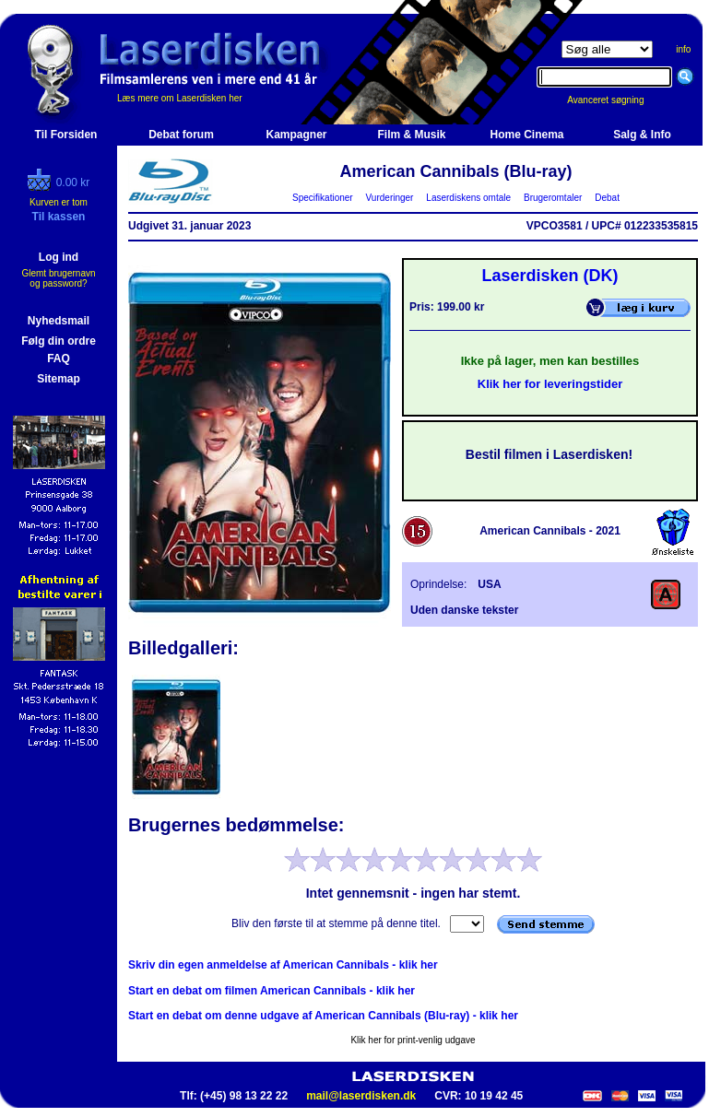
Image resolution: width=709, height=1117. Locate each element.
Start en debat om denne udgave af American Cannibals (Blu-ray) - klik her (323, 1015)
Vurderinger (389, 198)
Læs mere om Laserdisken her (179, 98)
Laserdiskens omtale (468, 198)
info (683, 49)
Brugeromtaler (552, 198)
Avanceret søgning (615, 100)
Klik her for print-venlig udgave (412, 1040)
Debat (607, 198)
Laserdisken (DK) (549, 275)
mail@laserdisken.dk (361, 1095)
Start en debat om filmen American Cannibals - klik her (271, 990)
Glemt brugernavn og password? (58, 278)
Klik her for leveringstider (550, 384)
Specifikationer (323, 198)
